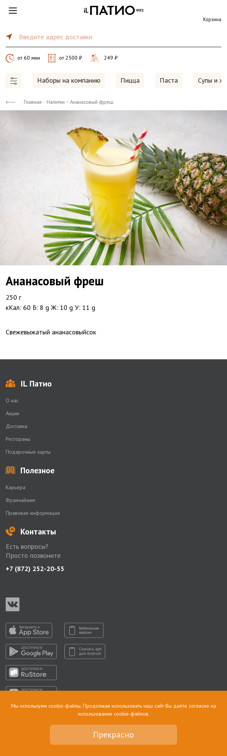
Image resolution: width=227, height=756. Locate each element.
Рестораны (18, 439)
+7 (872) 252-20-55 (35, 568)
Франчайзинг (21, 500)
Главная (33, 102)
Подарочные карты (28, 451)
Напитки (56, 102)
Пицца (130, 80)
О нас (12, 400)
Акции (12, 413)
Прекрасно (113, 734)
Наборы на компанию (68, 80)
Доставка (16, 426)
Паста (169, 80)
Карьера (15, 487)
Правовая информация (33, 513)
